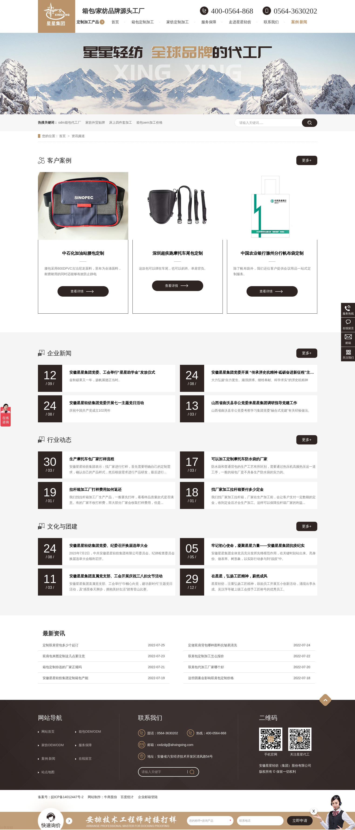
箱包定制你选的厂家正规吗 (62, 667)
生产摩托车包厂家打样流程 (91, 459)
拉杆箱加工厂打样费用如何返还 (95, 489)
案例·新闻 (299, 22)
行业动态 (59, 439)
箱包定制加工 (143, 22)
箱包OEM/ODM (90, 731)
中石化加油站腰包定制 (83, 253)
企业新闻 (59, 353)
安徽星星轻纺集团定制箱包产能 (65, 678)
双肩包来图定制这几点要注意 (64, 656)
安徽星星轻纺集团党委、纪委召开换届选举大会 (108, 546)
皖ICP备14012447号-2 (67, 797)
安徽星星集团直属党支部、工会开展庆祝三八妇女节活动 (115, 576)
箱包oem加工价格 (149, 122)
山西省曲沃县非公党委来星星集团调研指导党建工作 (254, 403)
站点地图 (47, 772)
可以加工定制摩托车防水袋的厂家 (239, 459)
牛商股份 (110, 797)
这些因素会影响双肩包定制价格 (211, 678)
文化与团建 (62, 526)
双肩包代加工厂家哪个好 (206, 667)
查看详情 (77, 291)
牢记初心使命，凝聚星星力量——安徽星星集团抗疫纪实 (257, 546)
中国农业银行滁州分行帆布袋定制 (272, 253)
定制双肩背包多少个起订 (60, 645)
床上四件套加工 (120, 122)
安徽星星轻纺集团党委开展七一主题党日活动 (106, 403)
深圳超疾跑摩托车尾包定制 (177, 253)
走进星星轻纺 (240, 22)
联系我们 (271, 22)
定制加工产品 (88, 22)
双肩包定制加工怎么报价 (206, 656)
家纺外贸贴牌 (95, 122)
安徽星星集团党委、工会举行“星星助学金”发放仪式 (112, 372)
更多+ (306, 160)
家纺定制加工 (177, 22)
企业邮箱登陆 (148, 797)
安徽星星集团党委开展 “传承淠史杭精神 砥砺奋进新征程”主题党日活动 (262, 372)
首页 (115, 22)
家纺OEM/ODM (52, 745)
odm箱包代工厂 (69, 122)
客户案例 (59, 160)
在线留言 (85, 758)
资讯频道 (78, 136)
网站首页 (47, 731)
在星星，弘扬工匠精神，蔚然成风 (239, 576)
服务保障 (208, 22)
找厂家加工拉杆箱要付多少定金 (237, 489)
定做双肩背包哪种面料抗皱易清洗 (212, 645)
